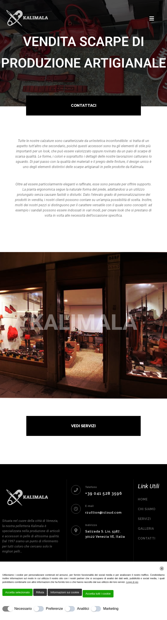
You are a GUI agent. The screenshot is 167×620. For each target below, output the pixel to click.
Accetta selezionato (17, 592)
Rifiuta (40, 592)
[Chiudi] (162, 568)
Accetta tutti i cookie (98, 593)
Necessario (23, 608)
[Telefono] (76, 490)
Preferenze (54, 608)
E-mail (89, 506)
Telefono (91, 487)
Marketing (110, 608)
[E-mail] (76, 509)
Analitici (83, 608)
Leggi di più (132, 582)
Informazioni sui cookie (64, 592)
